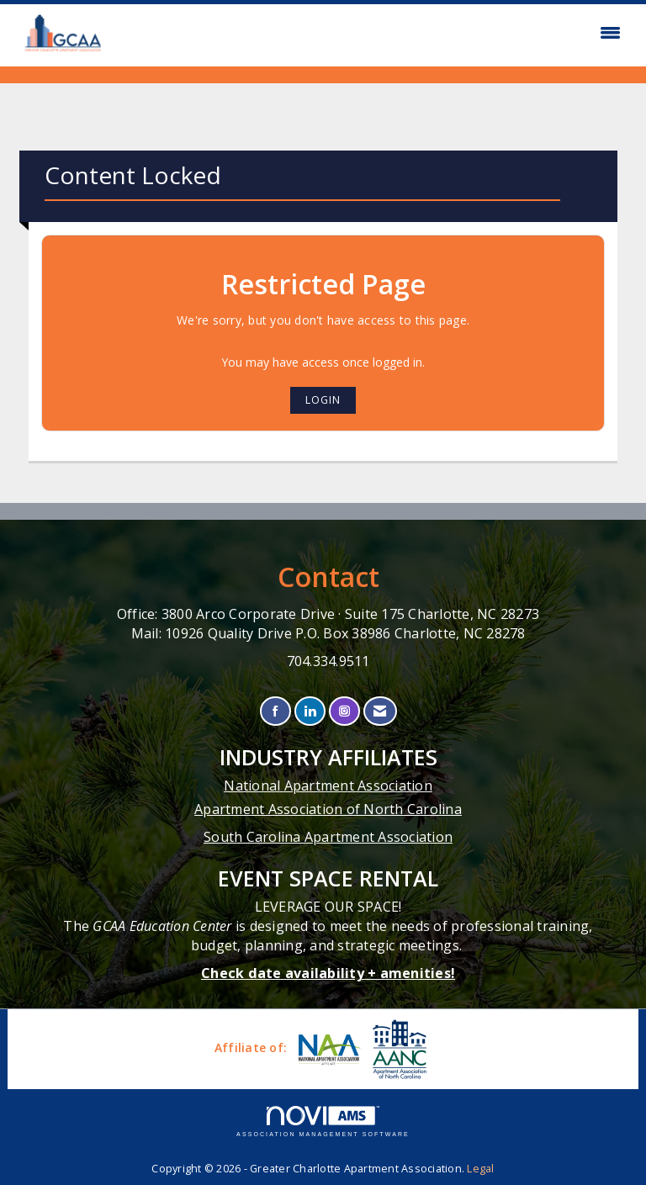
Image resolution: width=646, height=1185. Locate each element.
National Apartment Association (328, 785)
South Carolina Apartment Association (328, 837)
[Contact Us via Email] (379, 711)
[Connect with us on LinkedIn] (310, 711)
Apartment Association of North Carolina (328, 809)
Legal (480, 1168)
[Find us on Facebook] (275, 711)
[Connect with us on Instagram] (344, 711)
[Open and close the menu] (372, 33)
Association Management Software (323, 1121)
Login (323, 400)
